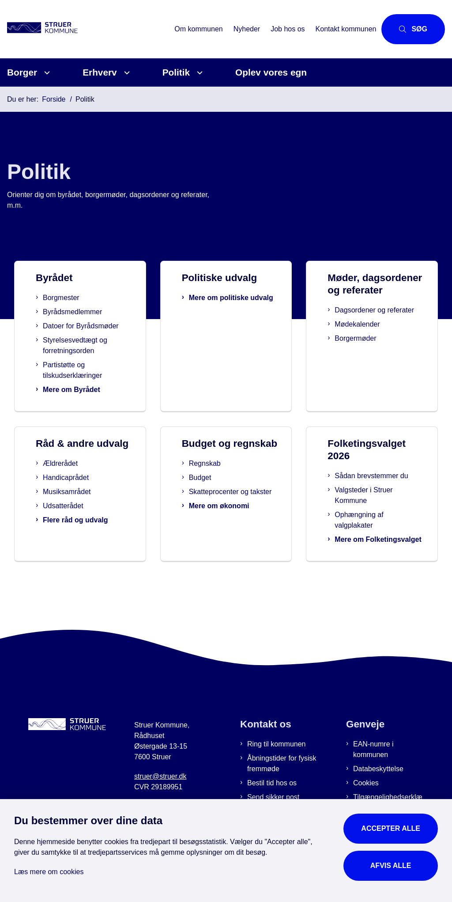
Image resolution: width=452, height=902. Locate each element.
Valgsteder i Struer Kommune (378, 495)
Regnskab (219, 476)
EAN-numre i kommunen (373, 760)
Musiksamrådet (83, 504)
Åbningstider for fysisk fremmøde (281, 774)
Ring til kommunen (276, 754)
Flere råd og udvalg (92, 532)
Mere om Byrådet (77, 389)
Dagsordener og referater (370, 328)
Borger (22, 72)
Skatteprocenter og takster (233, 509)
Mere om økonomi (233, 529)
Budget (214, 490)
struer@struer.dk (160, 787)
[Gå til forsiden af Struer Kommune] (52, 29)
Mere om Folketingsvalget (376, 545)
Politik (176, 72)
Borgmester (67, 297)
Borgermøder (365, 361)
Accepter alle (390, 828)
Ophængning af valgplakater (373, 520)
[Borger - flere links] (45, 72)
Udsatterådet (80, 518)
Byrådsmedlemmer (78, 312)
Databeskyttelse (378, 779)
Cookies (366, 793)
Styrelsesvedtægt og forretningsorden (81, 345)
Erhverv (100, 72)
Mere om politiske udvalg (234, 303)
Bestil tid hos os (272, 793)
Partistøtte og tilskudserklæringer (78, 370)
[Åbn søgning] (413, 29)
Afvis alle (390, 865)
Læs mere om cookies (48, 871)
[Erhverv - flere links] (125, 72)
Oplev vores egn (271, 72)
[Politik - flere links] (198, 72)
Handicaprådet (82, 490)
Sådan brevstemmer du (385, 476)
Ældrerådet (77, 476)
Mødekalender (367, 347)
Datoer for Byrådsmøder (87, 326)
